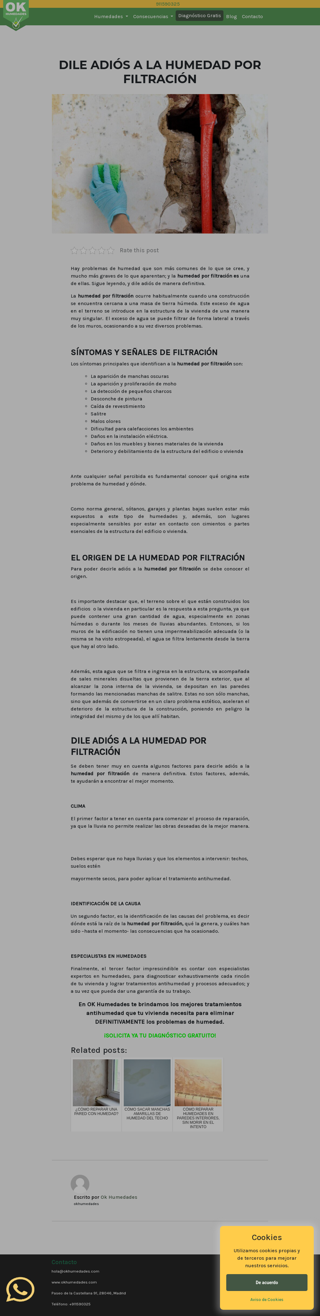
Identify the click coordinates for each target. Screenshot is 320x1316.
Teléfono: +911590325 (71, 1304)
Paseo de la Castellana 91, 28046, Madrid (89, 1293)
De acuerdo (267, 1282)
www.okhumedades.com (74, 1282)
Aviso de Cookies (266, 1299)
